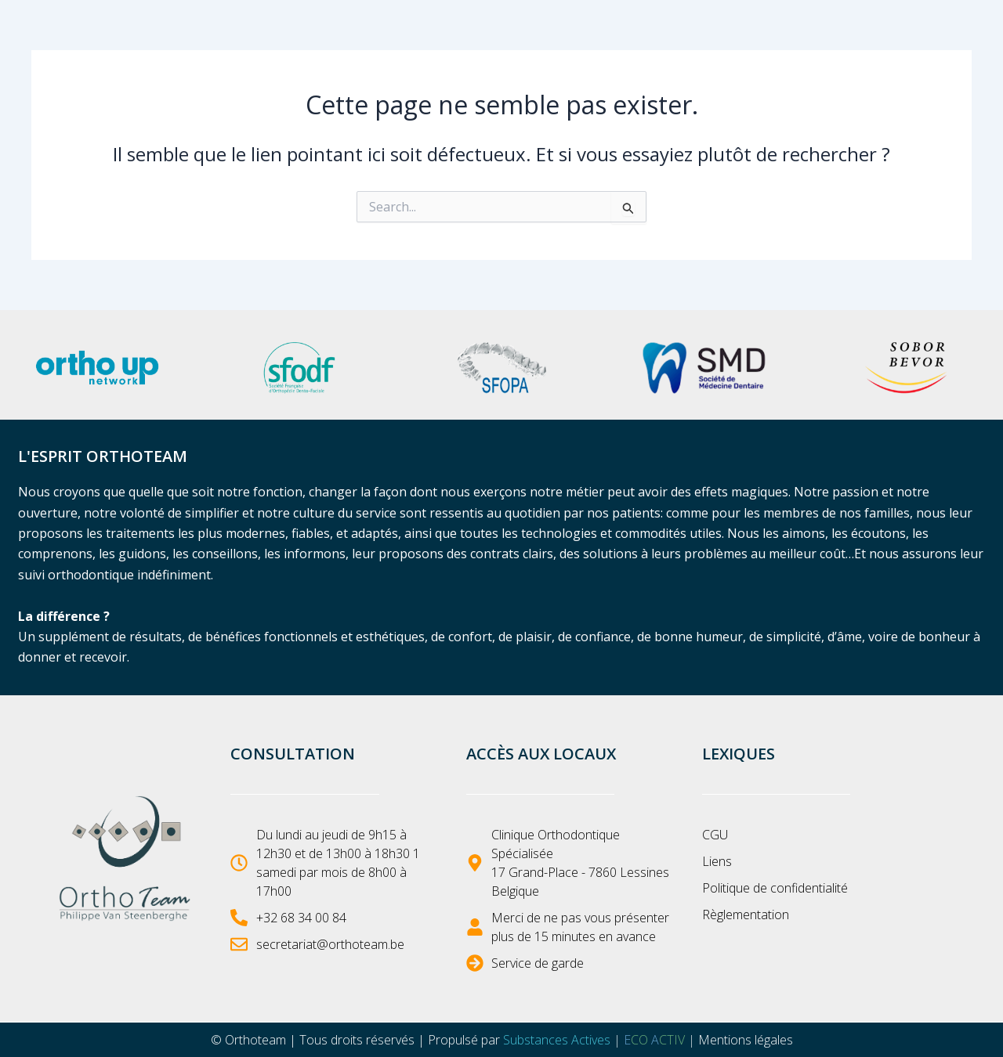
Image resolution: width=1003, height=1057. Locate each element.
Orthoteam (255, 1039)
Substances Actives (556, 1039)
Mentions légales (745, 1039)
